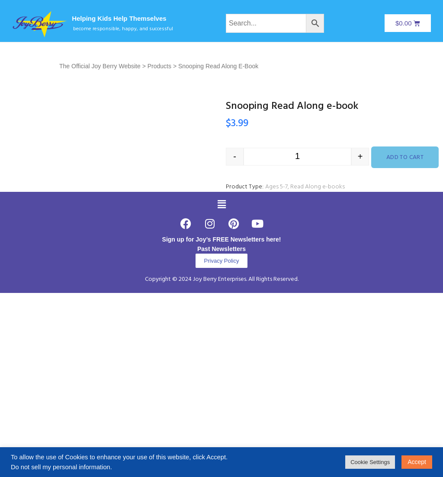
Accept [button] (417, 461)
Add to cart (405, 157)
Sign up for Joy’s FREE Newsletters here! (221, 361)
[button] (221, 327)
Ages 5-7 (276, 187)
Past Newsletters (221, 371)
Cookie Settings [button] (370, 462)
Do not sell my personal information (60, 467)
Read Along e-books (317, 187)
